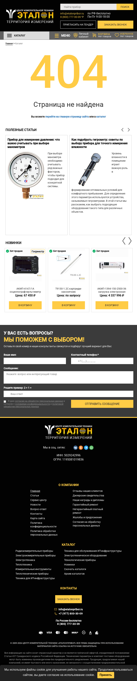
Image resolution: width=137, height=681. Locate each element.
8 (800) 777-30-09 (70, 16)
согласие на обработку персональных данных (39, 401)
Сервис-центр (38, 500)
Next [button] (129, 241)
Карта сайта (37, 518)
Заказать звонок (115, 24)
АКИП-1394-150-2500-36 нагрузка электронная (111, 290)
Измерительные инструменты (33, 569)
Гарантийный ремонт (85, 504)
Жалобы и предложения (87, 517)
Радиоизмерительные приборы (34, 550)
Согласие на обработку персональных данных (87, 523)
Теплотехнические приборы (32, 573)
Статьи (34, 495)
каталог (101, 116)
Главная (9, 43)
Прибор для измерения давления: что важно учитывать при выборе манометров (33, 143)
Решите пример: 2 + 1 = (17, 387)
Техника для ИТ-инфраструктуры (35, 578)
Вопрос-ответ (38, 509)
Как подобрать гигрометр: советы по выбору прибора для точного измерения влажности (99, 143)
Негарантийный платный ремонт (88, 511)
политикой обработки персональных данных (33, 405)
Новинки (69, 564)
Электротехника (25, 560)
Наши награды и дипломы (88, 500)
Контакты (36, 513)
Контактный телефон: (85, 354)
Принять (106, 674)
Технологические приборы (80, 560)
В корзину (25, 305)
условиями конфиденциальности (32, 404)
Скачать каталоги (75, 569)
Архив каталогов (74, 573)
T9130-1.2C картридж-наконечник (68, 290)
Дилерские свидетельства (88, 495)
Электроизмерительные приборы (36, 555)
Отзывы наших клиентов (88, 490)
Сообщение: (11, 368)
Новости (35, 504)
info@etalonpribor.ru (72, 13)
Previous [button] (124, 241)
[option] (36, 185)
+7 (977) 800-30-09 (71, 613)
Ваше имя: (10, 354)
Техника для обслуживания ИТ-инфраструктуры (93, 550)
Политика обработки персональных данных (44, 533)
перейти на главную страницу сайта (67, 116)
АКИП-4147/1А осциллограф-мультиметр (25, 290)
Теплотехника (24, 564)
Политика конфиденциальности (43, 524)
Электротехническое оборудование (85, 555)
